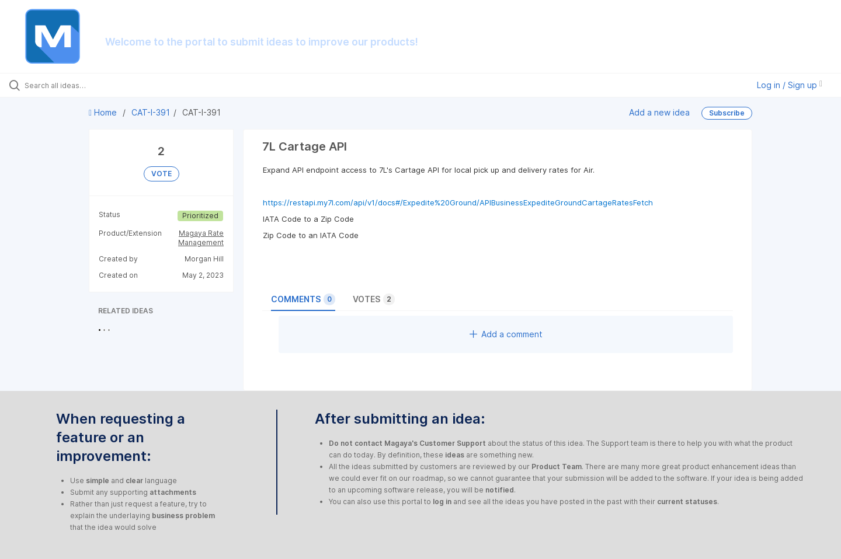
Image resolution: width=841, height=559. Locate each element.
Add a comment (506, 334)
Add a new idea (659, 112)
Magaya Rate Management (201, 238)
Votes (374, 299)
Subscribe (727, 113)
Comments (303, 299)
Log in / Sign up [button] (789, 85)
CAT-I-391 (150, 112)
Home (104, 112)
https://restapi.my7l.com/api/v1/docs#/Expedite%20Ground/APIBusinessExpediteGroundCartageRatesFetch (458, 202)
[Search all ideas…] (99, 85)
